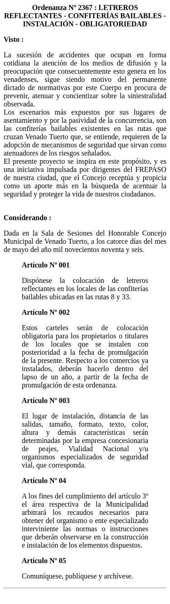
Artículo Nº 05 (44, 560)
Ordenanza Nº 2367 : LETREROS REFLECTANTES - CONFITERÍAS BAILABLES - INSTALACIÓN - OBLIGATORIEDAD (85, 16)
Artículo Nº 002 (46, 312)
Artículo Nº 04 (44, 480)
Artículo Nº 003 (46, 400)
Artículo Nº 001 (46, 265)
